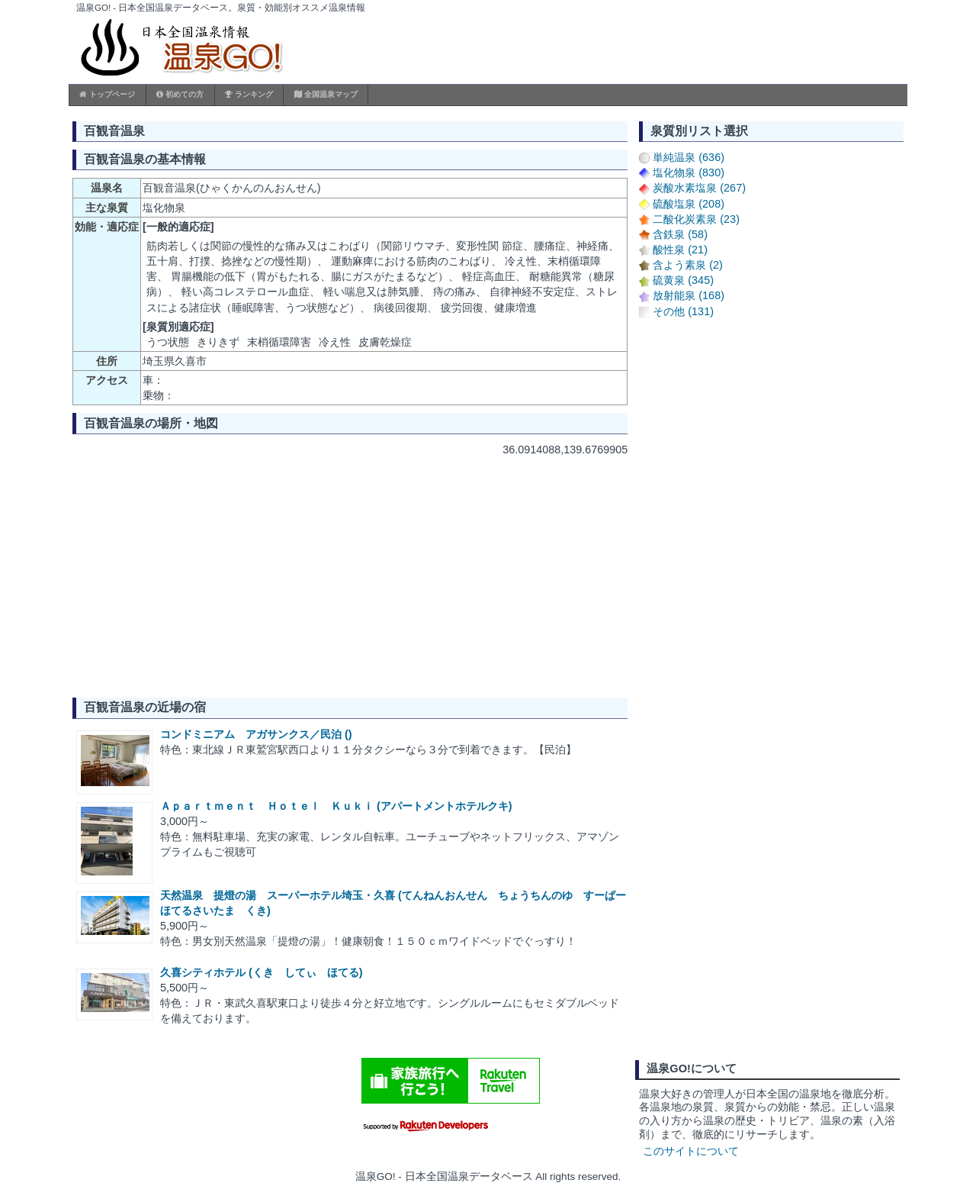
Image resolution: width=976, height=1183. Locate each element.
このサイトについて (691, 1151)
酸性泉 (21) (680, 249)
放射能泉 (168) (688, 295)
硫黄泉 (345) (683, 280)
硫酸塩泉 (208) (688, 204)
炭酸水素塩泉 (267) (699, 188)
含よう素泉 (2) (688, 265)
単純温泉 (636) (688, 157)
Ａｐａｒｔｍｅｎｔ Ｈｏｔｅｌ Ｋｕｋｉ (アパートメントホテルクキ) (336, 806)
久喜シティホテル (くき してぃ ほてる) (261, 972)
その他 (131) (683, 311)
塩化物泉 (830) (688, 172)
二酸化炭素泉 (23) (696, 219)
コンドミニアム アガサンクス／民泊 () (256, 734)
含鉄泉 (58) (680, 234)
